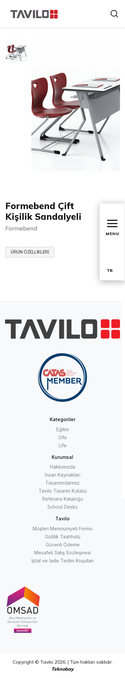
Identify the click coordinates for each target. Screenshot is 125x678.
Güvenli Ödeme (63, 544)
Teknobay (62, 669)
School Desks (62, 507)
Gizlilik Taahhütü (62, 536)
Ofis (62, 437)
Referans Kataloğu (62, 499)
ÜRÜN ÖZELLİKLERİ (30, 252)
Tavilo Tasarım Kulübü (63, 491)
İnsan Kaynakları (62, 475)
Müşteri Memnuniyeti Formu (62, 528)
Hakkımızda (62, 467)
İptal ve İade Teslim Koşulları (62, 560)
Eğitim (62, 429)
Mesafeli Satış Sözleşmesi (62, 552)
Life (63, 445)
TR (110, 270)
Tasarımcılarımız (62, 483)
